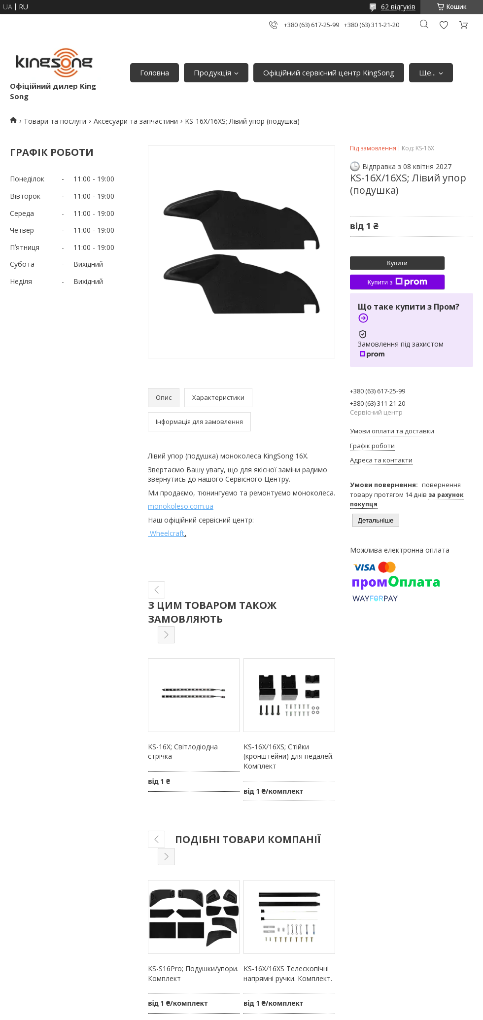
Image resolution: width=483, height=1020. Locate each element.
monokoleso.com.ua (180, 506)
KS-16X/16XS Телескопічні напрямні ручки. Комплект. (287, 973)
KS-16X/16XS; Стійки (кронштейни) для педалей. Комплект (288, 756)
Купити (397, 263)
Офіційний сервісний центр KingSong (328, 72)
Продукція (212, 72)
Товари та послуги (55, 121)
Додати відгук (443, 25)
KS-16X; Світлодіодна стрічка (183, 751)
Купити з (397, 282)
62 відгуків (398, 6)
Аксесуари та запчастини (136, 121)
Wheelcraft (166, 533)
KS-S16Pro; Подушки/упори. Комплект (193, 973)
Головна (154, 72)
